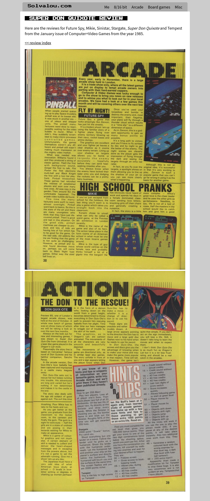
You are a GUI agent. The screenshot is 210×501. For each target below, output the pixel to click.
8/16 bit (120, 7)
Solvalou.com (50, 6)
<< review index (38, 42)
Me (106, 7)
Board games (159, 7)
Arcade (137, 7)
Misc (178, 7)
